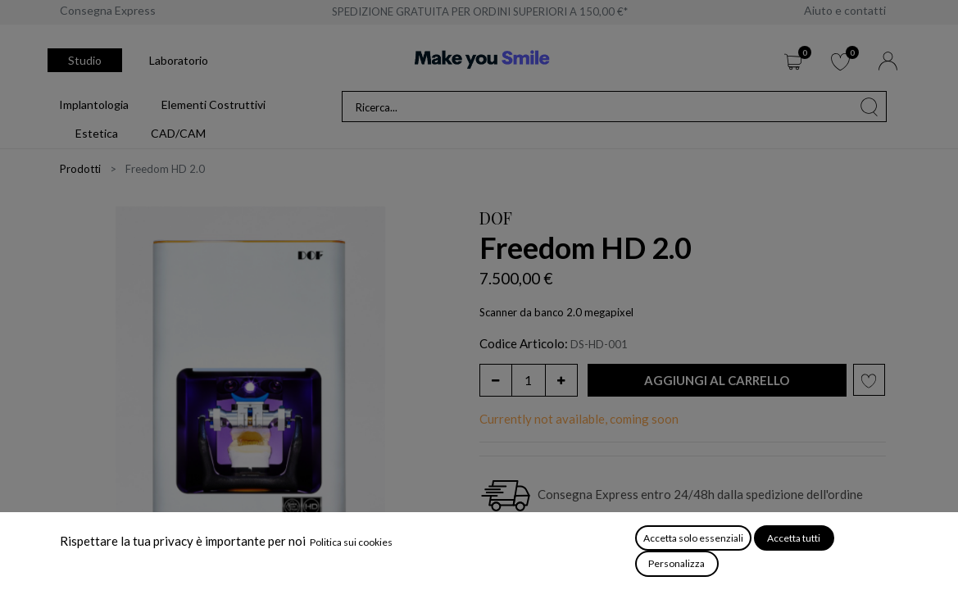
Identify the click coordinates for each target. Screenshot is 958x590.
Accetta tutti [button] (793, 538)
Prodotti (80, 168)
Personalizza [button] (676, 563)
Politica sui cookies (351, 542)
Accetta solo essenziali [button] (693, 538)
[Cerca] (869, 106)
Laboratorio (178, 60)
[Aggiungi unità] (561, 380)
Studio (85, 60)
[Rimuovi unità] (495, 380)
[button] (717, 380)
